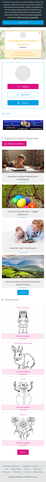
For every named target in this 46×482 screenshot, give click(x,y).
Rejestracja (38, 472)
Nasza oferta (16, 469)
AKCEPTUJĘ (23, 22)
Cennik (27, 469)
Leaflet (24, 58)
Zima (23, 378)
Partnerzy (17, 472)
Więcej (23, 292)
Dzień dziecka (23, 307)
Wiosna (23, 414)
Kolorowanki (12, 299)
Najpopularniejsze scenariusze (21, 138)
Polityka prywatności (11, 466)
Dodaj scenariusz (16, 143)
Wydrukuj (25, 94)
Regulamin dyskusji (31, 466)
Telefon (25, 102)
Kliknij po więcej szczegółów (28, 17)
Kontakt (27, 472)
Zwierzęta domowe (23, 343)
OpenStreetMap (33, 58)
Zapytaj (25, 86)
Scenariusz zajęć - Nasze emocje (23, 248)
